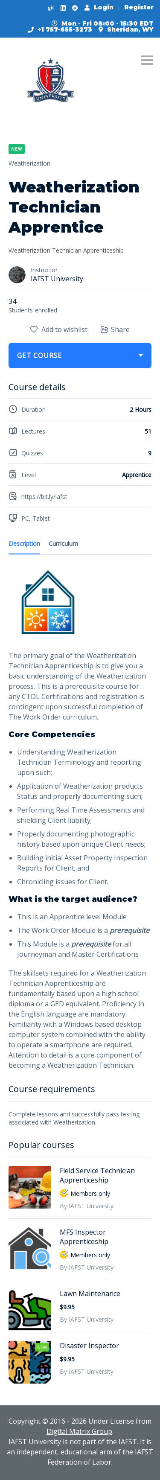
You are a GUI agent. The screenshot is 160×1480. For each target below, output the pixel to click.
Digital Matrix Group (79, 1431)
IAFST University (57, 278)
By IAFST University (86, 1206)
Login (98, 7)
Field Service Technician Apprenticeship (97, 1175)
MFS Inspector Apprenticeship (84, 1236)
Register (139, 7)
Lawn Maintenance (90, 1293)
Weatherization (29, 163)
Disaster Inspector (89, 1345)
